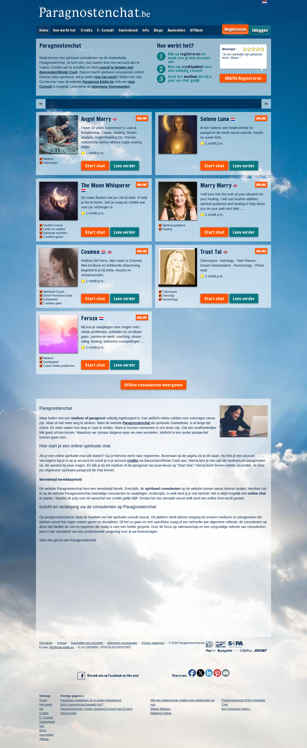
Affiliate (196, 30)
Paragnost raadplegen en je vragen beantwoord (90, 700)
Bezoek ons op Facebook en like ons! (108, 676)
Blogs (158, 30)
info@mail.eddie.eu (61, 647)
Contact (62, 643)
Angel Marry (99, 119)
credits (132, 460)
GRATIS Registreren (243, 78)
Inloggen (260, 30)
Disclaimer (46, 643)
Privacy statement (153, 643)
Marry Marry (219, 185)
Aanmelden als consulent (87, 643)
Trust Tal (214, 252)
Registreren (235, 29)
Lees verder (125, 166)
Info (145, 30)
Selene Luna (217, 119)
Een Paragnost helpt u (236, 709)
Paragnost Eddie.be (98, 82)
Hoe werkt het (64, 30)
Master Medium (161, 709)
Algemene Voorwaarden (110, 86)
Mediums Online (161, 713)
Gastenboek (128, 30)
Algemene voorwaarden (122, 643)
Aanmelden (176, 30)
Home (43, 30)
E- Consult (105, 30)
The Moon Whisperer (105, 186)
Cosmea (96, 252)
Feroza (92, 318)
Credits (87, 30)
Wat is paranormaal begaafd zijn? (81, 704)
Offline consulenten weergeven (153, 385)
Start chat (95, 166)
